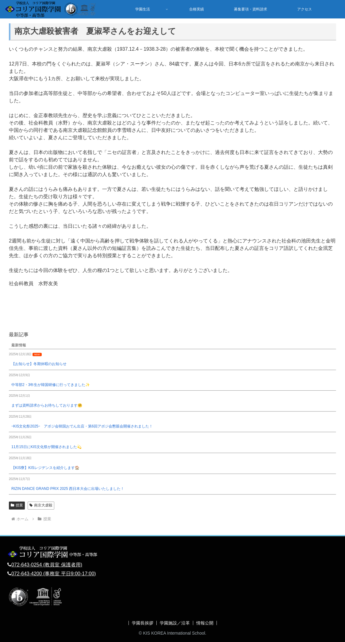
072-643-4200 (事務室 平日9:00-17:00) (53, 573)
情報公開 (204, 623)
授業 (17, 505)
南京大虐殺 (40, 505)
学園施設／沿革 (175, 623)
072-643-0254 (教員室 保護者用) (46, 564)
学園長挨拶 (142, 623)
